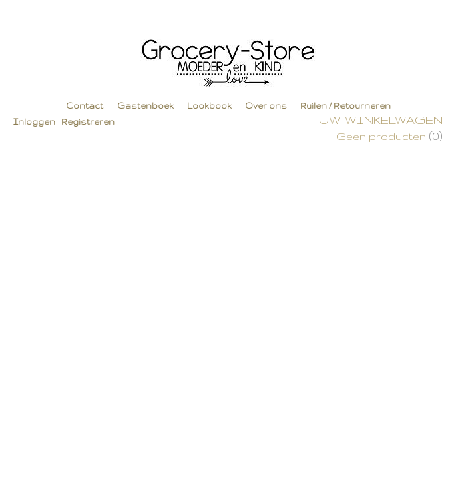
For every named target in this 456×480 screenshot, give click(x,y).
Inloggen (34, 121)
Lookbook (209, 105)
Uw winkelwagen (381, 119)
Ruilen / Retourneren (345, 105)
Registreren (88, 121)
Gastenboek (145, 105)
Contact (84, 105)
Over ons (266, 105)
